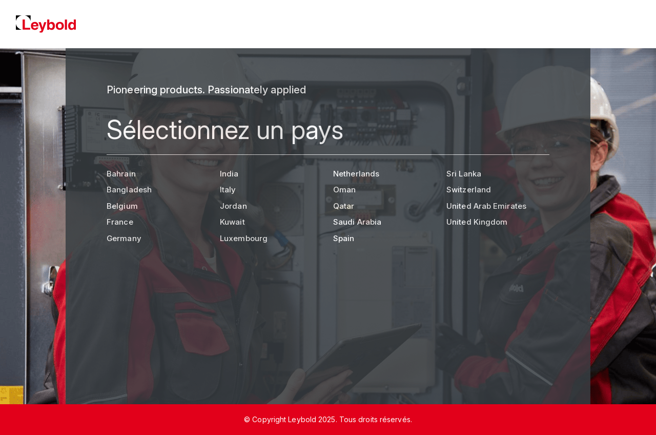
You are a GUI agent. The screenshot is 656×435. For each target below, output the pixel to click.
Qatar (344, 206)
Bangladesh (129, 189)
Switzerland (468, 189)
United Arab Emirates (486, 206)
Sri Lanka (463, 174)
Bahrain (121, 174)
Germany (124, 238)
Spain (344, 238)
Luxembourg (244, 238)
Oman (344, 189)
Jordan (233, 206)
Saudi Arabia (357, 222)
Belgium (122, 206)
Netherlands (356, 174)
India (229, 174)
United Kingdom (476, 222)
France (120, 222)
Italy (228, 189)
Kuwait (232, 222)
